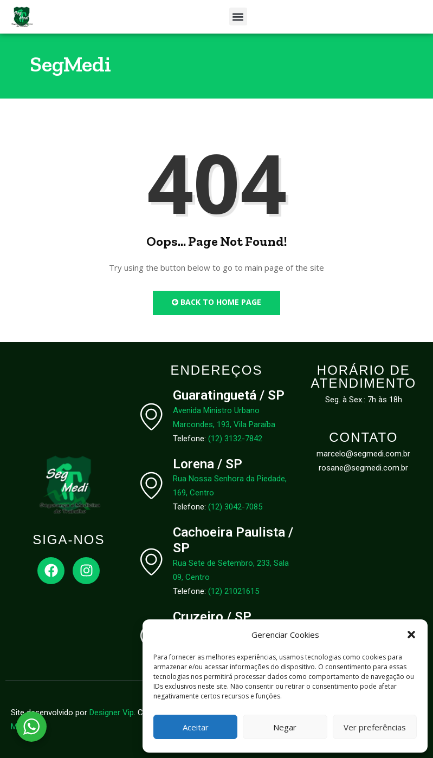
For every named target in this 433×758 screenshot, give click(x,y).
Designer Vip (111, 712)
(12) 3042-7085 (235, 507)
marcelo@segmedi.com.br (363, 454)
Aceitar (196, 727)
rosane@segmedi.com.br (363, 468)
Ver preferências (375, 727)
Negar (284, 727)
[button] (411, 634)
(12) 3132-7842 (235, 438)
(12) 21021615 (233, 591)
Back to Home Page (216, 302)
